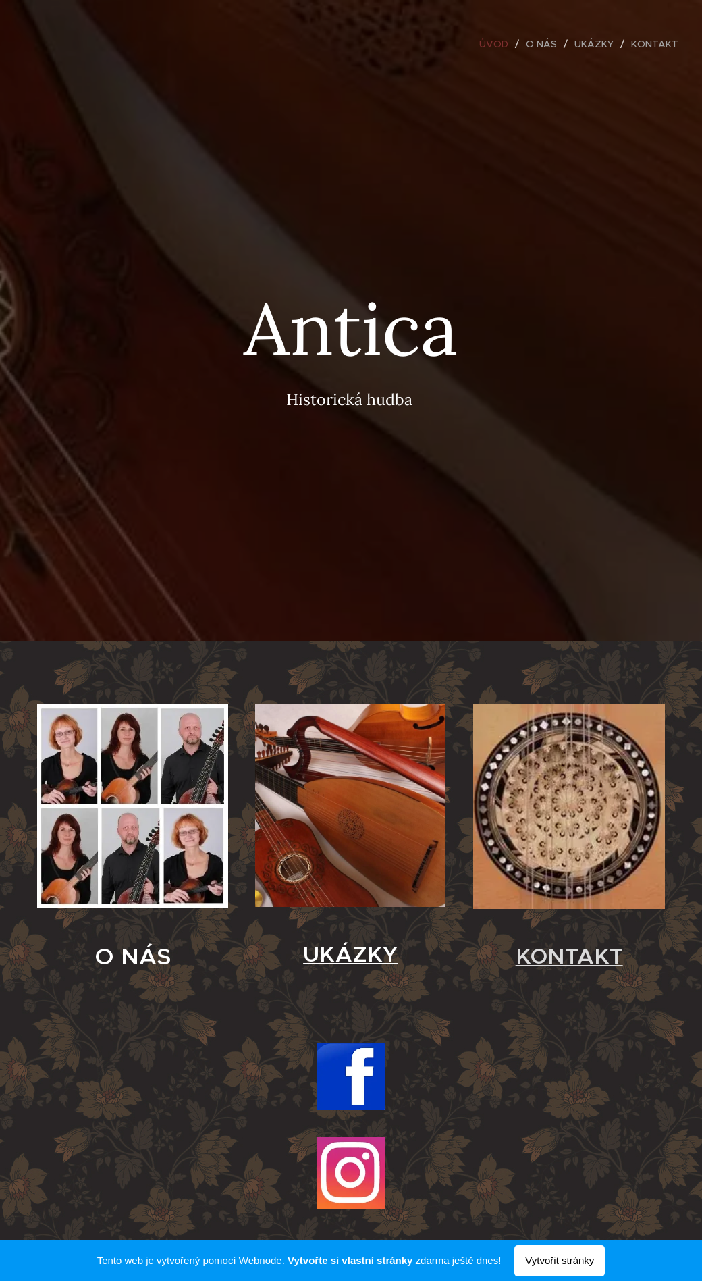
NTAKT (584, 956)
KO (531, 956)
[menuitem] (497, 44)
